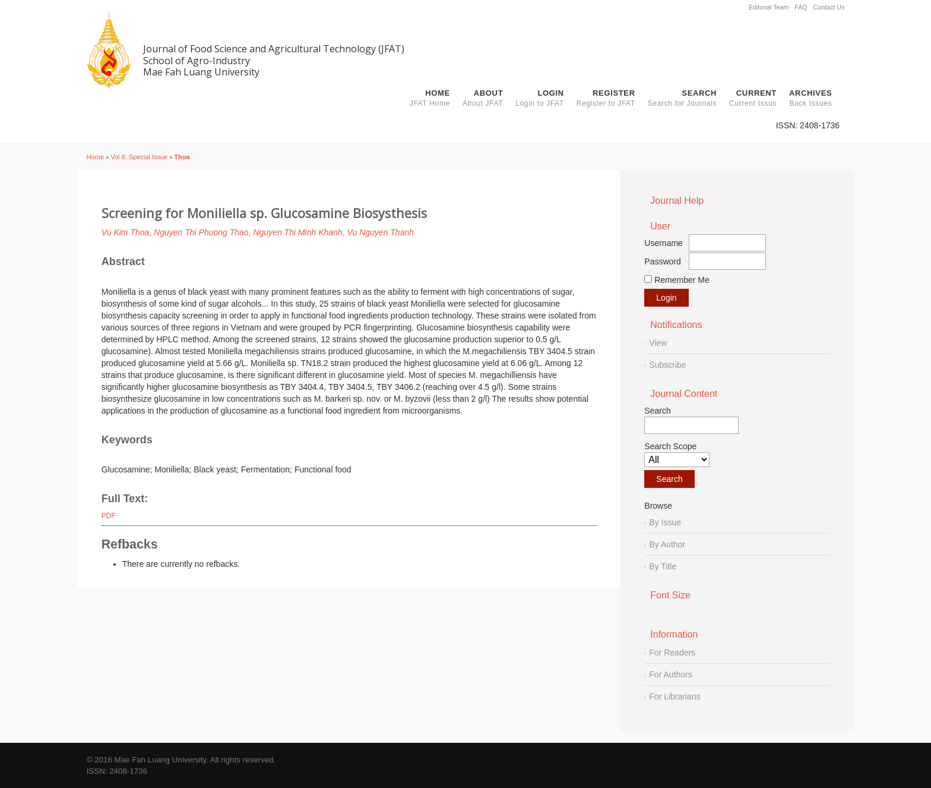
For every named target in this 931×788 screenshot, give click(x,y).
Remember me (682, 280)
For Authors (670, 674)
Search (682, 98)
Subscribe (667, 365)
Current (753, 98)
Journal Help (677, 201)
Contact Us (829, 7)
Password (662, 261)
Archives (810, 98)
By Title (662, 566)
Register (606, 98)
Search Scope (677, 454)
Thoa (181, 156)
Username (663, 243)
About (483, 98)
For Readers (672, 652)
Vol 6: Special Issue (138, 156)
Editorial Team (768, 7)
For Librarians (674, 696)
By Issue (665, 522)
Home (430, 98)
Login (539, 98)
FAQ (800, 7)
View (658, 343)
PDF (109, 516)
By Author (667, 544)
